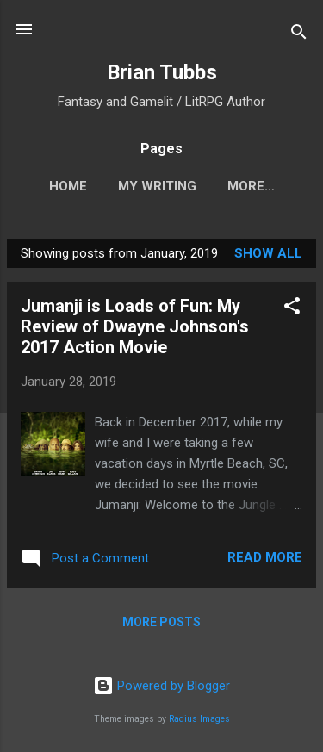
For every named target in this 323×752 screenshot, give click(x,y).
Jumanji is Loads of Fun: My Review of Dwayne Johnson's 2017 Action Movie (135, 326)
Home (68, 186)
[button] (292, 308)
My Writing (157, 186)
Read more (264, 557)
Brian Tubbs (162, 72)
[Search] (299, 35)
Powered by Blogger (161, 685)
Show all (268, 253)
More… (251, 186)
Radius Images (199, 718)
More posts (161, 622)
